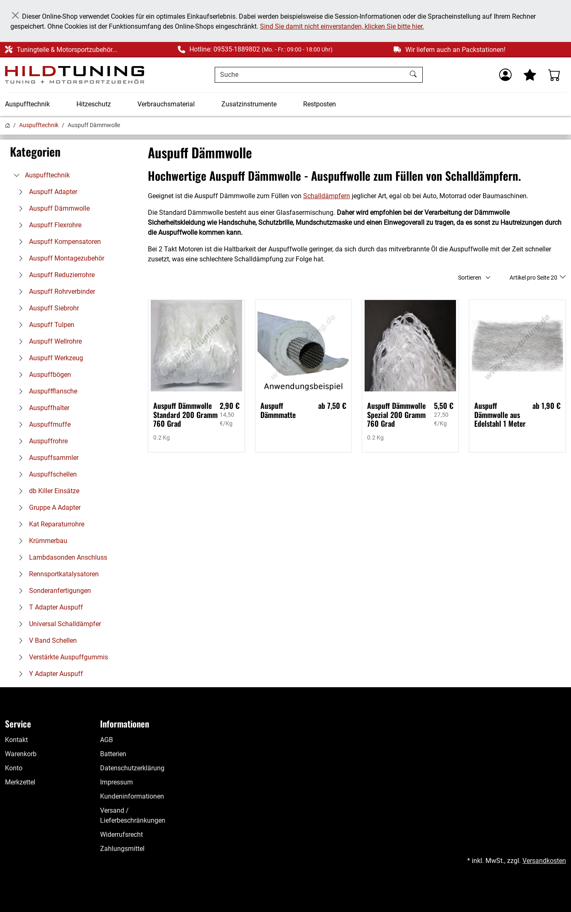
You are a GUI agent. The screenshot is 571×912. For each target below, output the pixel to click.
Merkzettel (20, 782)
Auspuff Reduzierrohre (54, 275)
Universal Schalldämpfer (57, 624)
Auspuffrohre (41, 441)
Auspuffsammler (46, 458)
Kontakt (16, 740)
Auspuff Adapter (45, 192)
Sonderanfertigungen (52, 591)
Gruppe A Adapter (47, 507)
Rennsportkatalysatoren (56, 574)
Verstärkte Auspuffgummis (61, 657)
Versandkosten (544, 861)
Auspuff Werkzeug (48, 358)
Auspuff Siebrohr (46, 308)
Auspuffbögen (42, 375)
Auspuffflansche (45, 391)
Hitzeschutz (93, 104)
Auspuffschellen (45, 474)
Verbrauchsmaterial (166, 104)
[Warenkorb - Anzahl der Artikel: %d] (554, 75)
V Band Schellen (45, 640)
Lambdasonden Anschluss (60, 557)
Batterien (113, 754)
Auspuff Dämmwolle (52, 208)
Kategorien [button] (35, 152)
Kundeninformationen (132, 796)
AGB (106, 740)
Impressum (116, 782)
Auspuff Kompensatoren (57, 242)
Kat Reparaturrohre (49, 524)
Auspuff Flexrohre (47, 225)
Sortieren (469, 277)
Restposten (319, 104)
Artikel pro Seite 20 (534, 277)
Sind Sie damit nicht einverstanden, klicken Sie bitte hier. (342, 26)
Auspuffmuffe (42, 424)
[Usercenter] (505, 75)
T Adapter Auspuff (48, 607)
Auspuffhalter (41, 408)
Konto (13, 768)
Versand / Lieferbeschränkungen (132, 815)
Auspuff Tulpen (44, 325)
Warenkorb (21, 754)
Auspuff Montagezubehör (59, 258)
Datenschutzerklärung (132, 768)
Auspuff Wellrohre (48, 341)
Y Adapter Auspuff (48, 674)
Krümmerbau (40, 541)
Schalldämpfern (326, 196)
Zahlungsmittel (122, 849)
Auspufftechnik (27, 104)
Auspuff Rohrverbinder (54, 291)
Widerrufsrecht (121, 834)
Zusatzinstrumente (249, 104)
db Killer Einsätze (46, 491)
